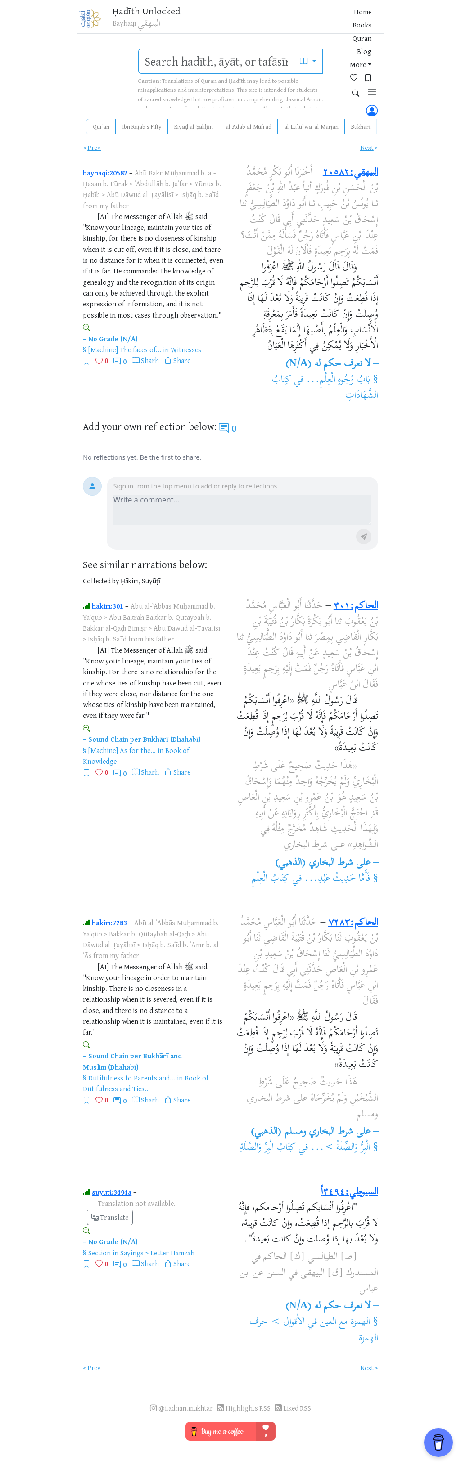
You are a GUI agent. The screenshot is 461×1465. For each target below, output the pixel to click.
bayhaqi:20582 (105, 172)
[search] (216, 61)
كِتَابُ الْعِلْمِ (270, 879)
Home (195, 22)
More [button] (291, 22)
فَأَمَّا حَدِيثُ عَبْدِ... (337, 879)
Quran (245, 22)
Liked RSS (297, 1408)
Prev (94, 147)
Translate (109, 1217)
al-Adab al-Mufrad (248, 126)
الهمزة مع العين (345, 1322)
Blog (269, 22)
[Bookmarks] (332, 20)
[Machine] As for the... (122, 750)
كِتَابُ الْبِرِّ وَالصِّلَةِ (268, 1148)
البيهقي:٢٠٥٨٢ (350, 173)
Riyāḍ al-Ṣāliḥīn (193, 126)
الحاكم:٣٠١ (356, 606)
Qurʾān (101, 126)
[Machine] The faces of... (124, 349)
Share (181, 360)
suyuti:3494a (111, 1192)
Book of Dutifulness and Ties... (145, 1083)
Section (99, 1252)
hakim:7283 (109, 922)
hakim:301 (107, 605)
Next (367, 147)
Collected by (101, 581)
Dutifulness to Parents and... (131, 1077)
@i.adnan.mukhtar (185, 1408)
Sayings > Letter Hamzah (157, 1252)
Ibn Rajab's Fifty (142, 126)
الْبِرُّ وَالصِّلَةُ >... (341, 1148)
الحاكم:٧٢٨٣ (353, 923)
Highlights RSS (248, 1408)
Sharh (150, 360)
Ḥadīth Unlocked (146, 13)
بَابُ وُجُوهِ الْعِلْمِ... (338, 380)
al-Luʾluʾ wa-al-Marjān (311, 126)
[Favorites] (318, 20)
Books (220, 22)
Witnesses (186, 349)
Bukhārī (361, 126)
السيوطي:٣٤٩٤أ (349, 1192)
